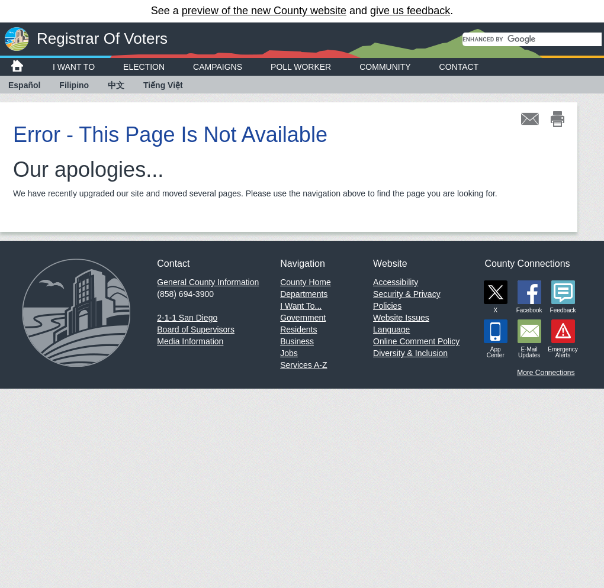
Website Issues (401, 317)
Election (144, 67)
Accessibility (395, 282)
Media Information (190, 341)
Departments (303, 294)
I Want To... (301, 306)
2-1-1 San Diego (187, 317)
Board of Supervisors (195, 329)
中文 (116, 85)
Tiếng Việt (163, 85)
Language (391, 329)
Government (303, 317)
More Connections (545, 373)
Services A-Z (303, 365)
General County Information (208, 282)
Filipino (74, 85)
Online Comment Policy (416, 341)
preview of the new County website (264, 11)
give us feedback (410, 11)
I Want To (74, 67)
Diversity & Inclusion (410, 353)
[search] (532, 39)
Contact (459, 67)
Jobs (289, 353)
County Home (305, 282)
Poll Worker (301, 67)
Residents (298, 329)
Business (297, 341)
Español (24, 85)
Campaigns (217, 67)
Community (384, 67)
